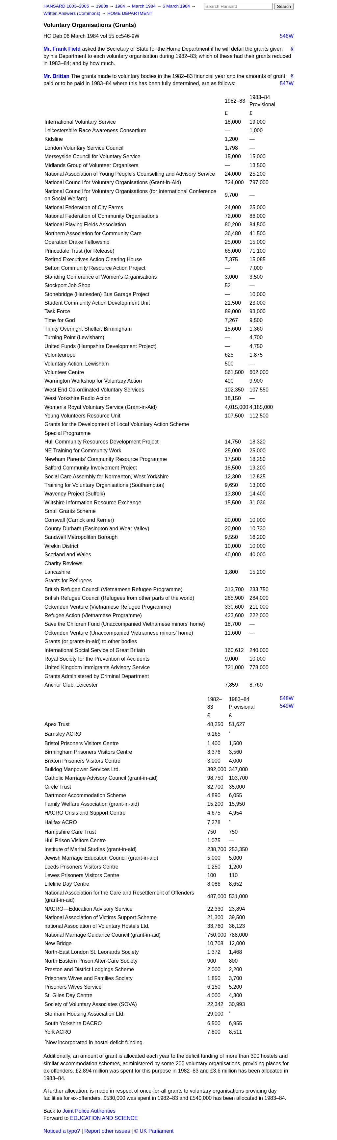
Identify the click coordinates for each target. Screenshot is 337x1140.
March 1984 (144, 6)
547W (287, 83)
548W (287, 698)
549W (287, 706)
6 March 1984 (177, 6)
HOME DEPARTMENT (129, 13)
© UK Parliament (153, 1131)
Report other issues (107, 1131)
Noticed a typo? (61, 1131)
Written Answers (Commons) (72, 13)
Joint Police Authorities (89, 1111)
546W (287, 36)
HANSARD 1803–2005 (66, 6)
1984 (120, 6)
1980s (102, 6)
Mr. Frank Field (62, 49)
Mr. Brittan (56, 76)
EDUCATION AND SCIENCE (104, 1118)
